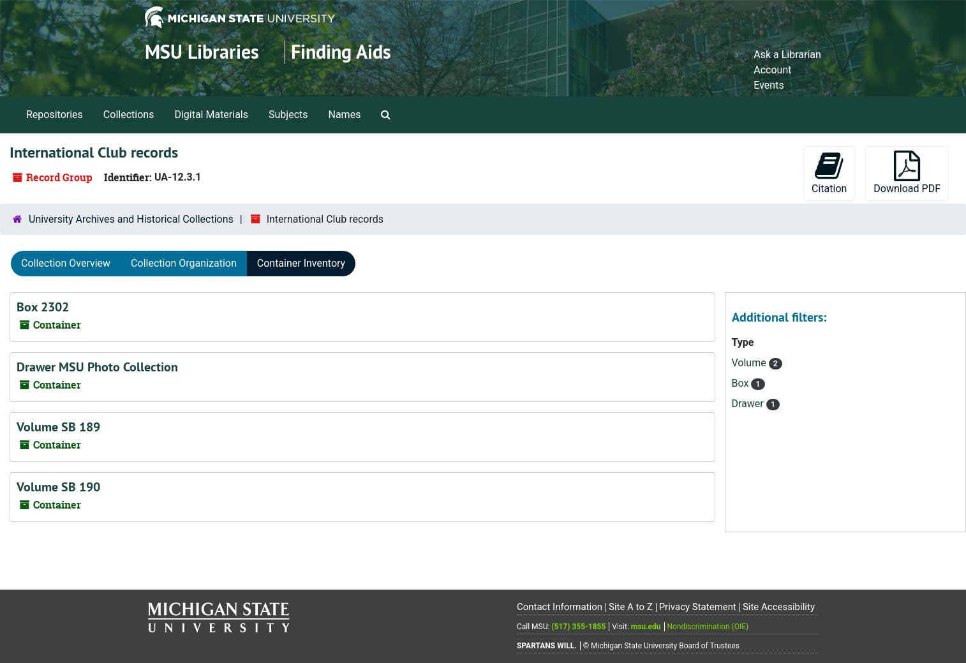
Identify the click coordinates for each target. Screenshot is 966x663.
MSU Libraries (202, 52)
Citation (829, 173)
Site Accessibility (779, 607)
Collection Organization (184, 263)
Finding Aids (341, 52)
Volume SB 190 (58, 487)
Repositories (54, 114)
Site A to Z (631, 607)
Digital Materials (211, 114)
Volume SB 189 (58, 427)
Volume (750, 363)
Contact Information (559, 607)
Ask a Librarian (787, 54)
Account (772, 70)
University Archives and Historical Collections (131, 219)
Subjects (288, 114)
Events (769, 85)
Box (742, 383)
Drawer (749, 404)
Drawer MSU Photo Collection (97, 367)
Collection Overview (65, 263)
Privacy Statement (697, 607)
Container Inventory (301, 263)
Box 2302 (43, 307)
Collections (128, 114)
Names (345, 114)
